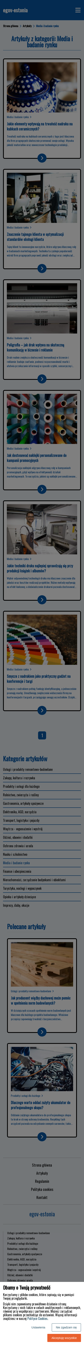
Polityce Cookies (37, 1318)
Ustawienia (38, 1327)
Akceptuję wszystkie (64, 1338)
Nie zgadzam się (66, 1327)
